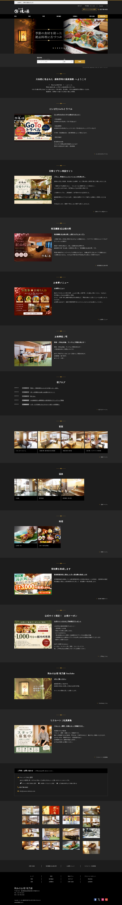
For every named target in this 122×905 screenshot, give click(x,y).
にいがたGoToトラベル (101, 154)
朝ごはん (33, 396)
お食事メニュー (59, 288)
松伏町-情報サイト (102, 598)
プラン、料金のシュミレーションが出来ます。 (70, 177)
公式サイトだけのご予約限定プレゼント (67, 621)
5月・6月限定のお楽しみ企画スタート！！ (42, 392)
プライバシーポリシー (90, 876)
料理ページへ (103, 552)
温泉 (32, 881)
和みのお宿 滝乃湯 (23, 888)
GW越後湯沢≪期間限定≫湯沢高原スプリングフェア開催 (47, 400)
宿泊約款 (90, 879)
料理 (51, 876)
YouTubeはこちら (102, 703)
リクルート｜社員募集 (101, 757)
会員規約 (90, 881)
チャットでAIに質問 (25, 777)
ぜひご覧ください (60, 679)
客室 (32, 879)
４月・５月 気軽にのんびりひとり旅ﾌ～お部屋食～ (45, 404)
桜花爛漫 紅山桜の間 (102, 265)
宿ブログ (70, 879)
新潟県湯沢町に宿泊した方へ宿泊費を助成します (70, 574)
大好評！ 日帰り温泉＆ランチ (25, 2)
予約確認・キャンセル (90, 5)
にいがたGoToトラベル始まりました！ (67, 114)
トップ (31, 876)
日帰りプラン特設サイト (101, 211)
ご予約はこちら (103, 656)
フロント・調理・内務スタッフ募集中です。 (69, 726)
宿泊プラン (71, 876)
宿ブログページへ (102, 409)
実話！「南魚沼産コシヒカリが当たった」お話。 (44, 388)
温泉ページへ (103, 504)
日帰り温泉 (32, 866)
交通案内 (51, 881)
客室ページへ (103, 457)
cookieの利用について (18, 902)
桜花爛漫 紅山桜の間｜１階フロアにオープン (69, 234)
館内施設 (51, 879)
